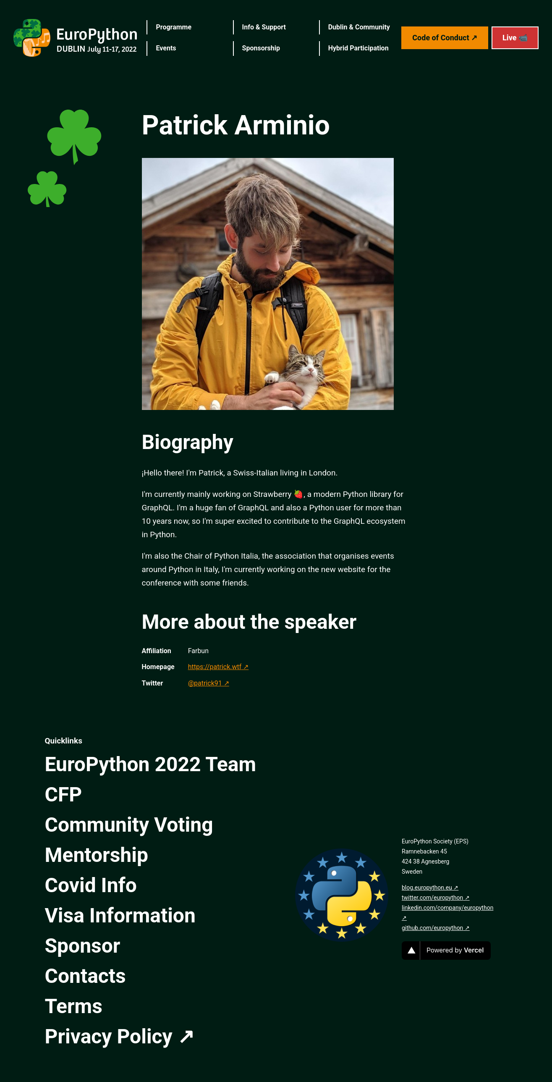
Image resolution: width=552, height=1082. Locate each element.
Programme (173, 27)
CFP (63, 794)
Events (166, 48)
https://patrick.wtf (215, 667)
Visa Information (120, 915)
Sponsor (82, 946)
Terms (73, 1006)
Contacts (85, 976)
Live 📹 (515, 37)
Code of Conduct (440, 37)
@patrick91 (205, 683)
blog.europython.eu (427, 887)
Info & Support (264, 27)
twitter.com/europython (432, 897)
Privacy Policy (109, 1036)
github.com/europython (432, 927)
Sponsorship (261, 48)
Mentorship (96, 855)
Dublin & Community (359, 27)
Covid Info (91, 885)
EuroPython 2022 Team (150, 764)
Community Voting (129, 825)
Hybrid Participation (358, 48)
